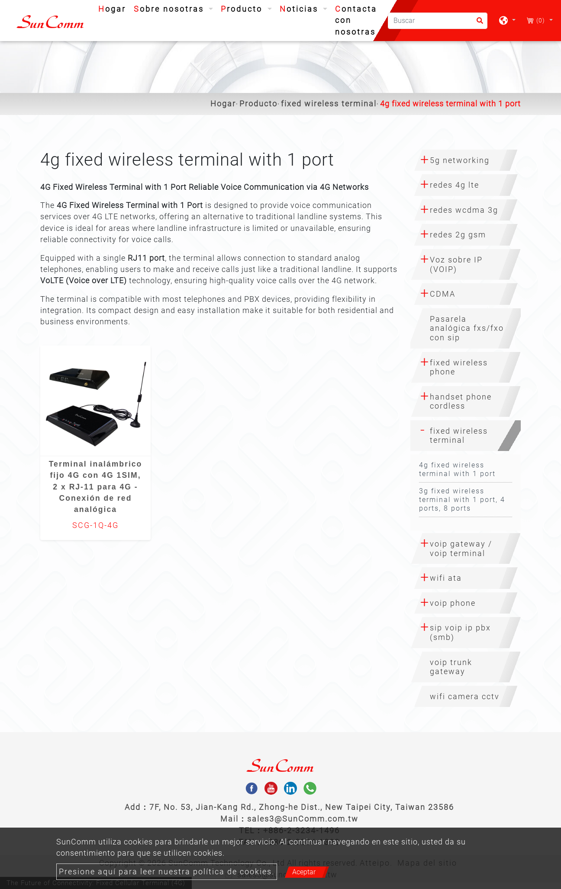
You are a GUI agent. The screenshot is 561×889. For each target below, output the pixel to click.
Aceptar (304, 872)
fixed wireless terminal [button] (459, 435)
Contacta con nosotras (356, 20)
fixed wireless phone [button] (459, 367)
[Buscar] (437, 21)
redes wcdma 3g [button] (464, 209)
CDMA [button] (442, 293)
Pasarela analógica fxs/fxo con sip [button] (467, 328)
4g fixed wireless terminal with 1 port (457, 469)
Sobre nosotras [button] (170, 9)
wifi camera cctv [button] (465, 696)
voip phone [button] (453, 603)
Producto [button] (243, 9)
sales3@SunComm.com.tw (302, 818)
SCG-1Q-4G (95, 525)
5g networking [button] (460, 160)
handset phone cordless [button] (461, 401)
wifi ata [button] (446, 577)
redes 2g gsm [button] (458, 234)
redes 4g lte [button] (454, 184)
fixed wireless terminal (329, 103)
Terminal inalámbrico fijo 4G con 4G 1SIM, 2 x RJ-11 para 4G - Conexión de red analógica (95, 487)
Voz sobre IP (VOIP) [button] (456, 264)
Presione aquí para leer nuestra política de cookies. (166, 871)
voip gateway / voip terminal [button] (461, 548)
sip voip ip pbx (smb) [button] (460, 632)
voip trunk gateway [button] (451, 667)
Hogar (113, 8)
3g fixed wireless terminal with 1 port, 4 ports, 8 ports (462, 499)
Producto (258, 103)
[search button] (477, 23)
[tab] (465, 160)
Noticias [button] (300, 9)
